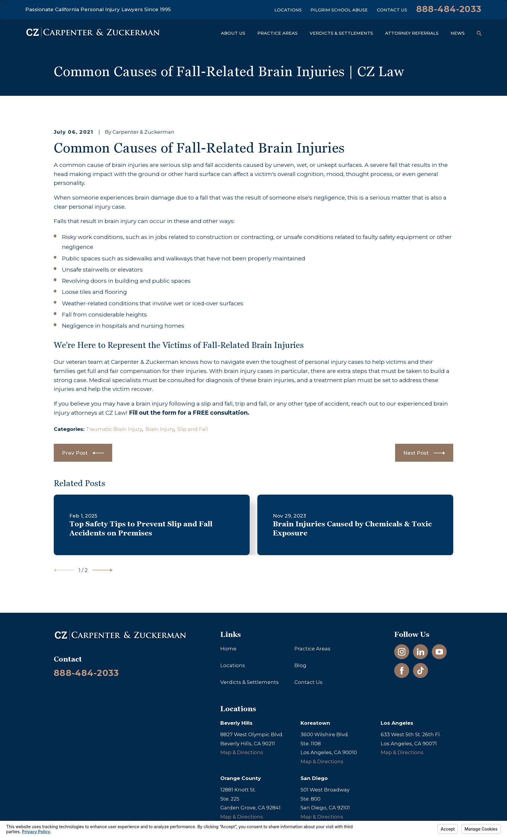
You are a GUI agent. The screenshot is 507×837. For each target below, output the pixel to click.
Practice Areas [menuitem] (277, 33)
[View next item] (103, 570)
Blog (300, 665)
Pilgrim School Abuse (339, 10)
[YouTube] (439, 652)
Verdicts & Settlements (249, 682)
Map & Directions (241, 752)
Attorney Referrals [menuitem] (412, 33)
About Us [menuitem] (233, 33)
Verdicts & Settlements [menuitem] (341, 33)
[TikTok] (420, 670)
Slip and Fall (192, 429)
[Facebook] (402, 670)
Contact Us (392, 10)
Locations (288, 10)
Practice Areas (312, 649)
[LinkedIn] (420, 652)
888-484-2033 (449, 9)
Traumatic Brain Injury (114, 429)
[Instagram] (402, 652)
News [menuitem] (458, 33)
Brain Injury (159, 429)
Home (228, 649)
